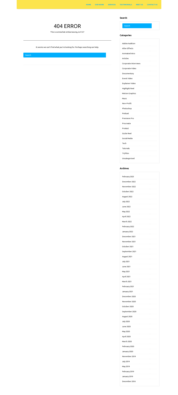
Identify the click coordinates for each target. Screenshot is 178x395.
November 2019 (129, 356)
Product (125, 128)
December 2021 (129, 236)
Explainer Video (129, 83)
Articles (125, 58)
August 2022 (127, 197)
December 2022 (129, 182)
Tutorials (126, 148)
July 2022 (126, 201)
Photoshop (127, 108)
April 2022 (126, 216)
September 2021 (129, 251)
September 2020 (129, 311)
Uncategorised (128, 158)
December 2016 (129, 381)
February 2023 (128, 177)
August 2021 (127, 256)
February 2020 (128, 346)
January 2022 (127, 231)
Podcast (125, 113)
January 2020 (127, 351)
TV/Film (125, 153)
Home (88, 4)
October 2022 (128, 191)
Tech (124, 143)
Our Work (99, 4)
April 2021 (126, 276)
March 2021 (127, 281)
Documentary (128, 73)
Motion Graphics (129, 93)
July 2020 (126, 321)
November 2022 (129, 187)
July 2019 (126, 361)
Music (124, 98)
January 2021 (127, 291)
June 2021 (126, 266)
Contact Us (152, 4)
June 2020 (126, 326)
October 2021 (128, 246)
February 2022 (128, 226)
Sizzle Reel (127, 133)
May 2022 (126, 211)
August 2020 (127, 316)
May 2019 (126, 366)
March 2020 (127, 341)
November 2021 (129, 242)
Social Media (127, 138)
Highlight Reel (128, 88)
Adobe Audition (128, 43)
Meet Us (139, 4)
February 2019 (128, 371)
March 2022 (127, 221)
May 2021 (126, 271)
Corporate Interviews (131, 63)
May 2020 (126, 331)
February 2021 (128, 286)
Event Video (127, 78)
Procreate (126, 123)
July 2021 (126, 261)
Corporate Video (129, 68)
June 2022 (126, 207)
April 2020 (126, 336)
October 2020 (128, 306)
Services (112, 4)
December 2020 (129, 296)
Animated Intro (128, 53)
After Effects (127, 48)
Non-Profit (127, 103)
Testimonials (126, 4)
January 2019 (127, 376)
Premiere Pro (128, 118)
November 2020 (129, 301)
